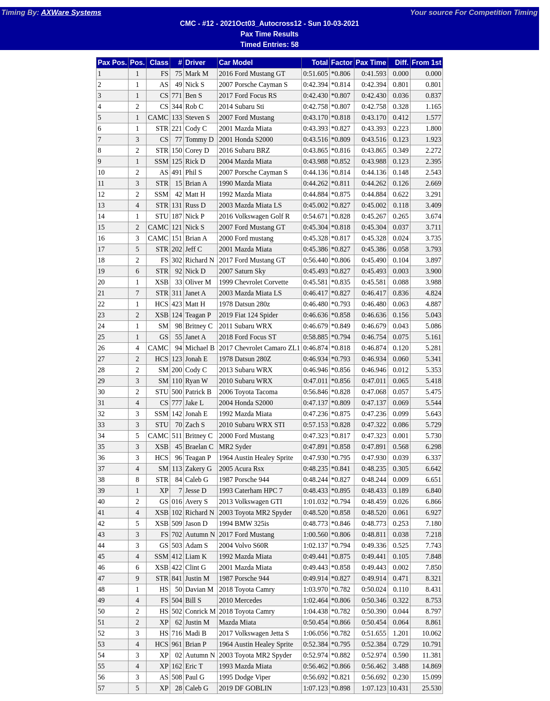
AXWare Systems (71, 12)
